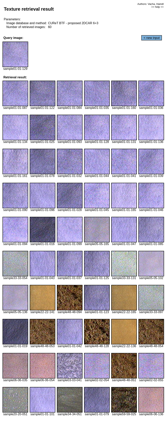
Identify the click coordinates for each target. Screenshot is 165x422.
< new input (152, 37)
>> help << (157, 6)
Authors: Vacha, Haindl (150, 4)
